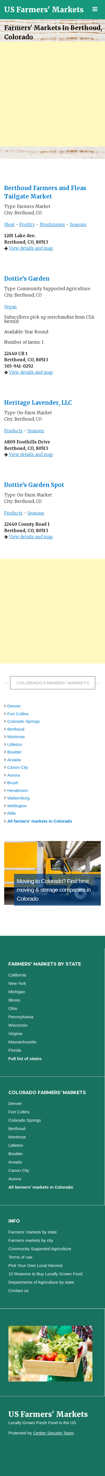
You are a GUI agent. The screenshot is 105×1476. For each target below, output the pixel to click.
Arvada (14, 759)
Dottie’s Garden (27, 278)
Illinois (14, 1000)
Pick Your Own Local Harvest (35, 1265)
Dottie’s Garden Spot (34, 484)
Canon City (17, 767)
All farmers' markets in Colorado (39, 821)
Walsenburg (18, 798)
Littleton (14, 744)
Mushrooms (52, 224)
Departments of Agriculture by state (41, 1282)
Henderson (17, 790)
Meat (9, 224)
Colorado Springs (23, 721)
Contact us (18, 1290)
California (17, 975)
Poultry (27, 224)
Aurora (13, 775)
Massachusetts (22, 1041)
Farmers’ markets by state (32, 1232)
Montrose (16, 736)
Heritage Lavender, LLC (38, 402)
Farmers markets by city (30, 1240)
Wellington (17, 805)
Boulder (14, 752)
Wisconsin (17, 1025)
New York (17, 983)
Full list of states (24, 1058)
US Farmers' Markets (44, 9)
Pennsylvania (20, 1016)
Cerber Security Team (53, 1433)
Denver (14, 706)
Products (13, 430)
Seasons (78, 224)
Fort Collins (18, 713)
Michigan (16, 991)
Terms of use (20, 1257)
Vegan (10, 306)
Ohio (12, 1008)
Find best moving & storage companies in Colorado (54, 890)
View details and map (31, 248)
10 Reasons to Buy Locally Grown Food (45, 1273)
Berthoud (15, 729)
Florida (14, 1050)
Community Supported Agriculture (39, 1248)
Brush (12, 782)
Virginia (15, 1033)
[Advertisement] (52, 94)
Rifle (11, 813)
